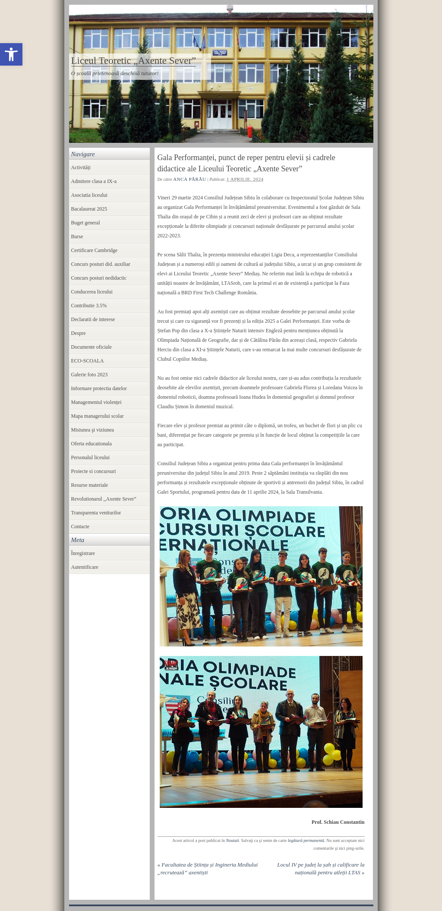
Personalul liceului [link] (90, 457)
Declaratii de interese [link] (93, 319)
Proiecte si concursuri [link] (93, 471)
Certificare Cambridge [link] (94, 250)
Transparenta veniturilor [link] (96, 513)
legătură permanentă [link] (306, 840)
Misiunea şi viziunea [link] (92, 430)
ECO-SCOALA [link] (87, 361)
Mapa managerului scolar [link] (97, 416)
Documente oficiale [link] (91, 347)
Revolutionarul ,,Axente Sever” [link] (103, 499)
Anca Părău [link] (189, 179)
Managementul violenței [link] (96, 402)
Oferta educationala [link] (91, 444)
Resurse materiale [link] (89, 485)
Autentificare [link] (84, 567)
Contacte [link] (80, 526)
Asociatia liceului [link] (89, 195)
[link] (11, 54)
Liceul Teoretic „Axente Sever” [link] (133, 60)
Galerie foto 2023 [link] (89, 375)
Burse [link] (77, 236)
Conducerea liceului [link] (92, 292)
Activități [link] (81, 167)
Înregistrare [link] (83, 553)
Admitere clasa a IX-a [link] (94, 181)
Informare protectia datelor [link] (99, 388)
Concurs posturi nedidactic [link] (99, 278)
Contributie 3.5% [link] (89, 306)
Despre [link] (78, 333)
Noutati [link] (232, 840)
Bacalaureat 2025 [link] (89, 209)
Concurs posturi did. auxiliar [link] (100, 264)
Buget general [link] (85, 223)
